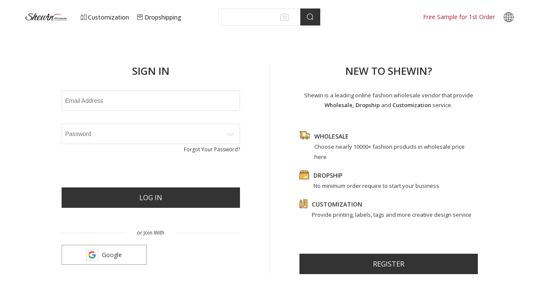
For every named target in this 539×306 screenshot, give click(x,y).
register (388, 264)
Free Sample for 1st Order (459, 17)
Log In (150, 197)
